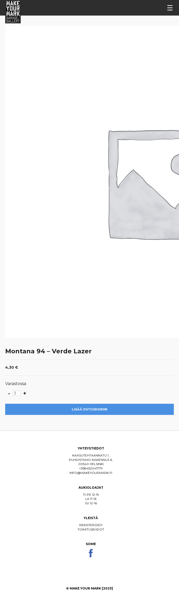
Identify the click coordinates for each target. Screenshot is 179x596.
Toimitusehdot (90, 529)
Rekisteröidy (91, 525)
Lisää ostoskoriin (89, 409)
